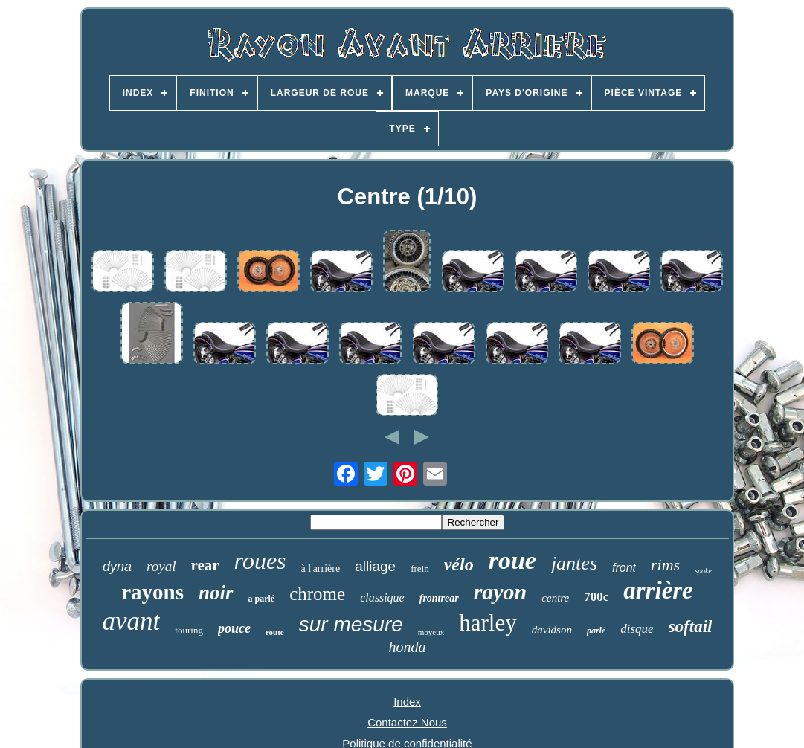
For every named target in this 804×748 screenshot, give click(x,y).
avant (132, 621)
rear (205, 565)
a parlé (261, 598)
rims (665, 564)
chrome (317, 594)
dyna (117, 566)
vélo (459, 564)
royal (161, 566)
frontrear (439, 598)
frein (420, 568)
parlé (596, 630)
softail (691, 626)
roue (512, 560)
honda (406, 647)
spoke (703, 571)
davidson (552, 630)
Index (407, 701)
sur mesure (351, 624)
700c (596, 597)
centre (555, 598)
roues (260, 560)
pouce (234, 628)
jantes (574, 563)
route (275, 632)
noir (216, 592)
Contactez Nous (407, 722)
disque (636, 629)
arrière (658, 590)
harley (487, 623)
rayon (500, 591)
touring (189, 630)
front (624, 567)
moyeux (431, 632)
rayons (152, 592)
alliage (375, 566)
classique (382, 597)
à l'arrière (321, 568)
